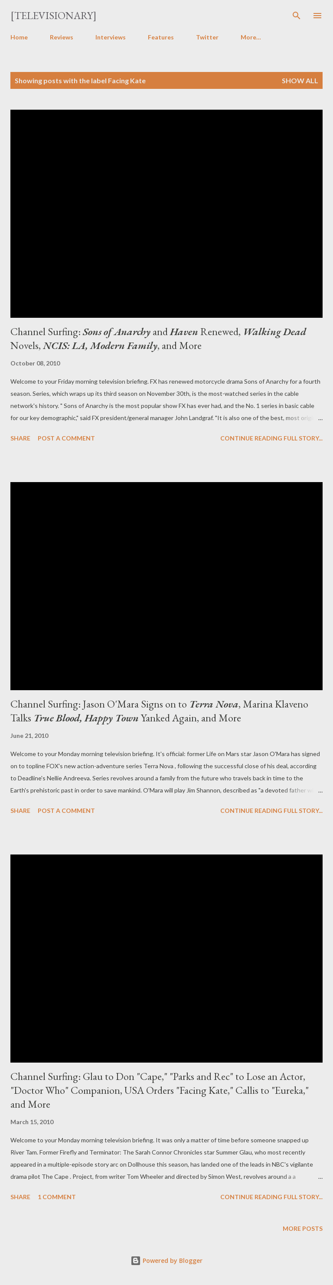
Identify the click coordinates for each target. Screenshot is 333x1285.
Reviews (61, 37)
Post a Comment (66, 438)
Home (19, 37)
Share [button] (20, 438)
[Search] (296, 15)
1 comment (57, 1196)
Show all (300, 80)
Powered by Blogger (166, 1260)
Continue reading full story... (271, 438)
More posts (303, 1228)
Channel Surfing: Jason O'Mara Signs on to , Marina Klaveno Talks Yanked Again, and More (159, 710)
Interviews (110, 37)
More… (251, 37)
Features (161, 37)
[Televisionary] (53, 15)
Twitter (207, 37)
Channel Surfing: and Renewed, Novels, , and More (158, 338)
